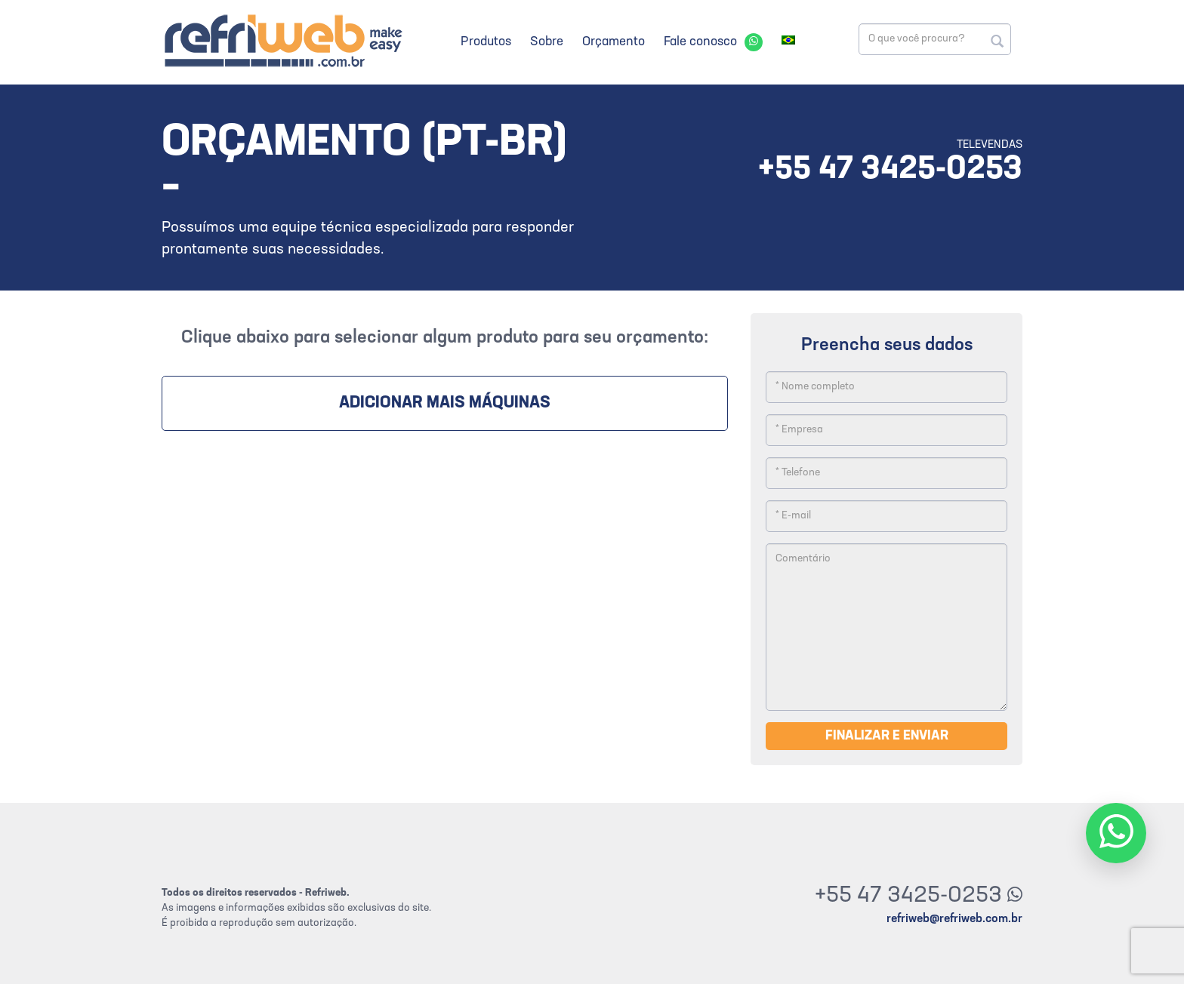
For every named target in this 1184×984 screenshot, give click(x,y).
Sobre (546, 41)
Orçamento (613, 41)
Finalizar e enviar (886, 736)
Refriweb (282, 40)
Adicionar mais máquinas (444, 403)
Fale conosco (700, 41)
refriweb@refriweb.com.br (954, 919)
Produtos (486, 41)
